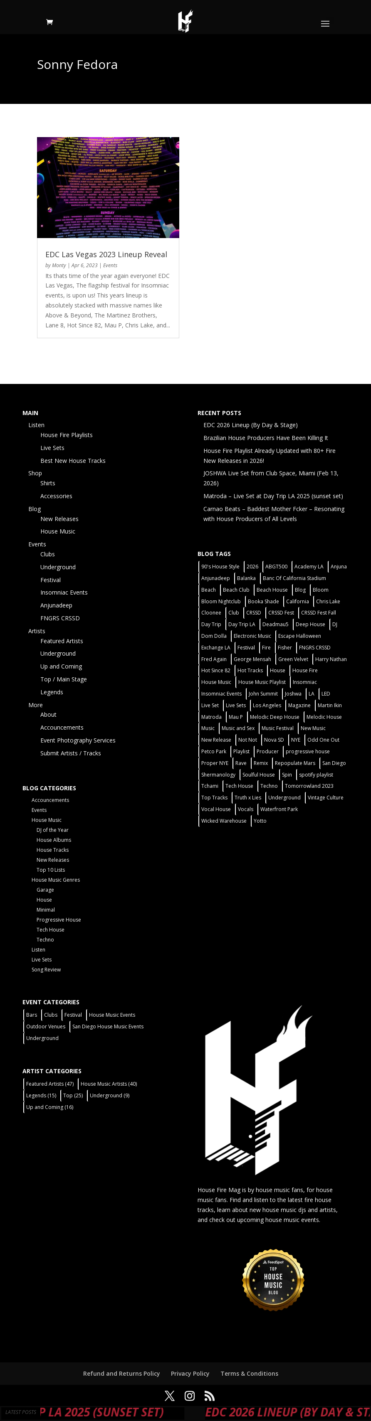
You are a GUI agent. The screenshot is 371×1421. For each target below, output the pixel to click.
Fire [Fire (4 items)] (266, 647)
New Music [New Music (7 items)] (313, 728)
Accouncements (62, 727)
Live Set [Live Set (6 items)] (210, 705)
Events (110, 265)
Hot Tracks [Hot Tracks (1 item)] (250, 670)
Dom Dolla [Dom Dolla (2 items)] (214, 635)
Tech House (50, 929)
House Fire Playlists (66, 435)
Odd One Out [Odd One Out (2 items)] (323, 739)
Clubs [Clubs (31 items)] (50, 1014)
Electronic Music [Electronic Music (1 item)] (252, 635)
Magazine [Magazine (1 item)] (299, 705)
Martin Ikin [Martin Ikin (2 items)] (330, 705)
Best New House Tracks (73, 461)
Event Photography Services (78, 740)
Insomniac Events (64, 592)
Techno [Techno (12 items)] (269, 785)
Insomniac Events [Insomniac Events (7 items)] (221, 693)
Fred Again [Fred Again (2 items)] (214, 659)
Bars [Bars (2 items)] (31, 1014)
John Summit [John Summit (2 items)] (263, 693)
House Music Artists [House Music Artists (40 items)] (109, 1083)
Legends (51, 692)
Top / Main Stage (63, 679)
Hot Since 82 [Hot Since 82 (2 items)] (215, 670)
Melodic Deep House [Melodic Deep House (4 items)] (274, 716)
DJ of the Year (53, 829)
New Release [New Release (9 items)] (216, 739)
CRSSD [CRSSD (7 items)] (253, 612)
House (44, 899)
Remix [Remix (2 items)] (261, 763)
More (35, 705)
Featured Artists (61, 641)
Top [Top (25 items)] (73, 1095)
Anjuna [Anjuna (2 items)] (339, 566)
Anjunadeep (56, 605)
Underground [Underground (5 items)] (284, 797)
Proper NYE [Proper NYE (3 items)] (214, 763)
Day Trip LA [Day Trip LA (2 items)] (241, 624)
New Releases (59, 519)
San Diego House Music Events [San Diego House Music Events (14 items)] (107, 1026)
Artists (36, 631)
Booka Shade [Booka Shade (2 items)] (263, 601)
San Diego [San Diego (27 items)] (334, 763)
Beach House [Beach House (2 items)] (272, 589)
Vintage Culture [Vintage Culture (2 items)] (326, 797)
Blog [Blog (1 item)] (300, 589)
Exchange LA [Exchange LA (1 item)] (215, 647)
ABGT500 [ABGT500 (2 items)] (276, 566)
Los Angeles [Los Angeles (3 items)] (267, 705)
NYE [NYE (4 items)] (295, 739)
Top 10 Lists (51, 869)
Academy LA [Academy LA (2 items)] (309, 566)
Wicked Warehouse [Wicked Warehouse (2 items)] (224, 820)
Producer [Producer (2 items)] (268, 751)
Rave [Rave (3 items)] (241, 763)
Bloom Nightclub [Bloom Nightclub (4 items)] (221, 601)
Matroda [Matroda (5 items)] (211, 716)
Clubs (47, 554)
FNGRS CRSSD (60, 618)
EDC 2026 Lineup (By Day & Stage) (250, 425)
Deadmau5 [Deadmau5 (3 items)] (275, 624)
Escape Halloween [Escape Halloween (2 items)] (299, 635)
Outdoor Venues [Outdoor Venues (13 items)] (45, 1026)
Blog (34, 509)
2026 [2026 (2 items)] (252, 566)
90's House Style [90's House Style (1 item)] (220, 566)
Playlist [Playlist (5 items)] (241, 751)
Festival (50, 580)
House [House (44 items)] (277, 670)
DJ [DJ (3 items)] (334, 624)
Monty (59, 265)
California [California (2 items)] (297, 601)
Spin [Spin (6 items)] (287, 774)
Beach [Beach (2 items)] (208, 589)
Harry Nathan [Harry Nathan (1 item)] (331, 659)
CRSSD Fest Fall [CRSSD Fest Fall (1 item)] (318, 612)
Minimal (46, 909)
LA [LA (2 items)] (311, 693)
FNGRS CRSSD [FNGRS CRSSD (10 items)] (315, 647)
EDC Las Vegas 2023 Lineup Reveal (106, 254)
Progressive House (59, 919)
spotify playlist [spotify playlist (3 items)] (316, 774)
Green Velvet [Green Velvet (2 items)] (293, 659)
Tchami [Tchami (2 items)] (209, 785)
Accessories (56, 496)
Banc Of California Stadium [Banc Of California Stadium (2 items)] (294, 578)
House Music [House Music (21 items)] (216, 682)
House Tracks (53, 849)
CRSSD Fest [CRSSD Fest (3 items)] (281, 612)
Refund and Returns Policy (121, 1373)
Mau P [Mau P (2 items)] (236, 716)
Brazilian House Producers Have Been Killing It (265, 438)
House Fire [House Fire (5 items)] (305, 670)
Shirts (47, 483)
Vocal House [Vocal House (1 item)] (216, 809)
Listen (36, 425)
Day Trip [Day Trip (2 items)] (211, 624)
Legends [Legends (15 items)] (41, 1095)
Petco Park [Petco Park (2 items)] (213, 751)
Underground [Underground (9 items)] (109, 1095)
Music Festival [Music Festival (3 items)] (278, 728)
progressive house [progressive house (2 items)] (308, 751)
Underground (58, 567)
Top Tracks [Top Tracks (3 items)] (214, 797)
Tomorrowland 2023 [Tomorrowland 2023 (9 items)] (309, 785)
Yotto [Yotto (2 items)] (260, 820)
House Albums (54, 839)
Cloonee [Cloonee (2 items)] (211, 612)
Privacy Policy (190, 1373)
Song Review (46, 969)
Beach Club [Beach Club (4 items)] (236, 589)
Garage (45, 889)
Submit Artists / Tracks (70, 753)
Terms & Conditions (249, 1373)
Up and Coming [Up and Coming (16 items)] (49, 1107)
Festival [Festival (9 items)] (73, 1014)
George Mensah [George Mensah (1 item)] (252, 659)
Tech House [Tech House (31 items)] (239, 785)
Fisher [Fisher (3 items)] (285, 647)
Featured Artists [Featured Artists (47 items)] (50, 1083)
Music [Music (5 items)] (208, 728)
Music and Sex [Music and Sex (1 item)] (238, 728)
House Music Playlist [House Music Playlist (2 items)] (262, 682)
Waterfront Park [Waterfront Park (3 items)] (279, 809)
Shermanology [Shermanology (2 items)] (218, 774)
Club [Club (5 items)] (233, 612)
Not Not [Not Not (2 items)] (247, 739)
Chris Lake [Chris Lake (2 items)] (328, 601)
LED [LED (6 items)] (326, 693)
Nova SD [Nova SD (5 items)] (274, 739)
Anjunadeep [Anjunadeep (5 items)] (215, 578)
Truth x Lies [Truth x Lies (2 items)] (248, 797)
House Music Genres (56, 879)
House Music (57, 531)
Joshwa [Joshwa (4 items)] (293, 693)
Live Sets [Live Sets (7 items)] (236, 705)
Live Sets (52, 448)
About (48, 714)
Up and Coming (61, 666)
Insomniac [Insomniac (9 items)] (305, 682)
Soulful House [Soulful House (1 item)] (258, 774)
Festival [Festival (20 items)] (246, 647)
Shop (35, 473)
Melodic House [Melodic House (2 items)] (324, 716)
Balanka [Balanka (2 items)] (246, 578)
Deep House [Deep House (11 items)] (310, 624)
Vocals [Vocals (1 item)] (245, 809)
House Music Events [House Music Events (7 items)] (112, 1014)
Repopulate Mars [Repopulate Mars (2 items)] (295, 763)
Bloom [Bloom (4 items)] (321, 589)
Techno (45, 939)
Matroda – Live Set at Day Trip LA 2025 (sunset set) (273, 496)
